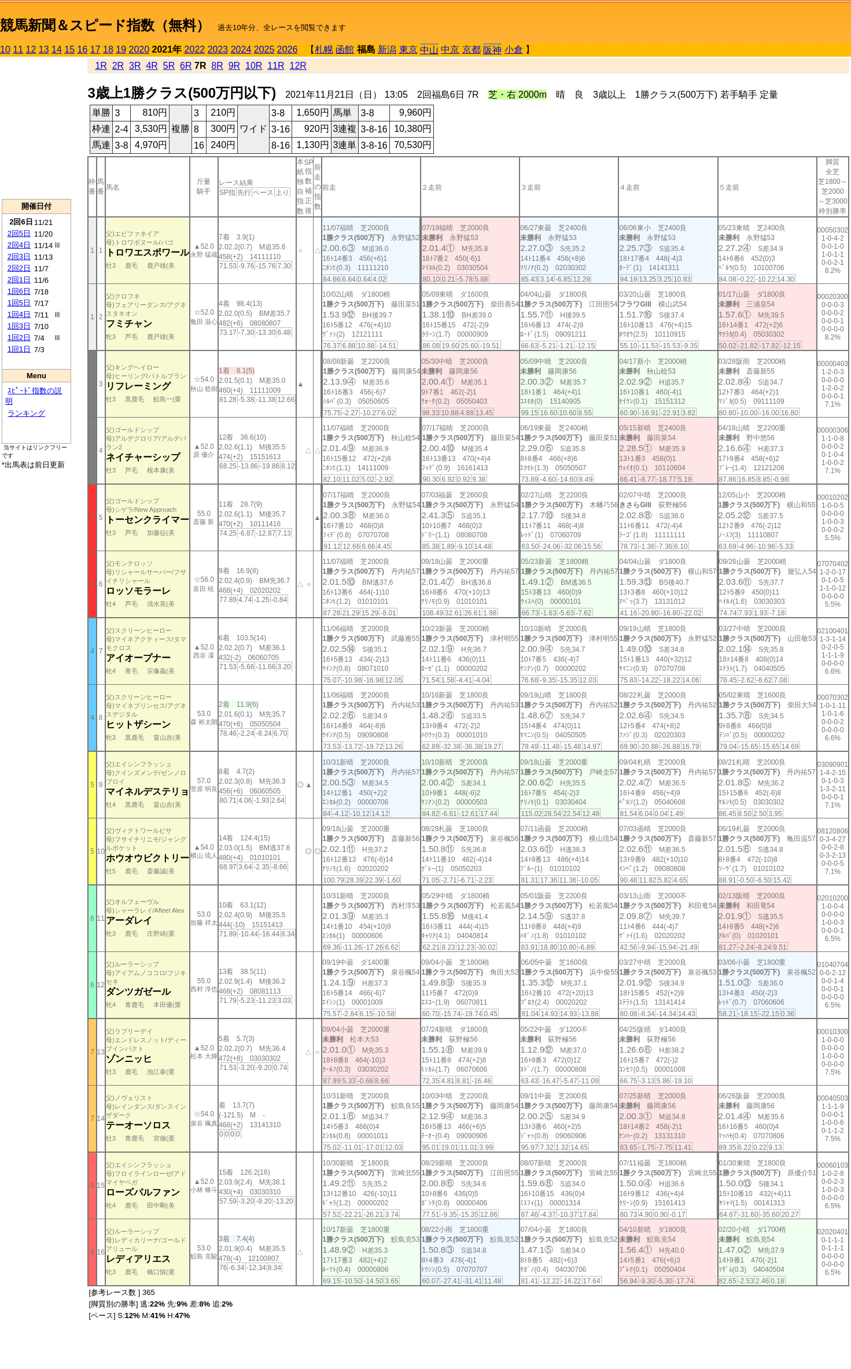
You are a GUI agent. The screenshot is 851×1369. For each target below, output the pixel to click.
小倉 (513, 49)
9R (234, 66)
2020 (139, 49)
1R (100, 66)
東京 (408, 49)
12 (31, 49)
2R (118, 66)
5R (169, 66)
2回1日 (19, 279)
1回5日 (19, 302)
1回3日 (19, 326)
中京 (450, 49)
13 (44, 49)
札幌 (324, 49)
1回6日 (19, 291)
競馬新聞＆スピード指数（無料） (105, 25)
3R (135, 66)
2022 (195, 49)
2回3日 (19, 256)
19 (121, 49)
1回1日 (19, 349)
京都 (471, 49)
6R (185, 66)
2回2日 (19, 268)
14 (56, 49)
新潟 (387, 49)
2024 (241, 49)
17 (95, 49)
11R (275, 66)
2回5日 (19, 233)
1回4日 (19, 314)
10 (5, 49)
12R (298, 66)
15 (69, 49)
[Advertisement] (36, 127)
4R (151, 66)
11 (18, 49)
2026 (287, 49)
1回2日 (19, 337)
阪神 (492, 50)
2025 (264, 49)
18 (108, 49)
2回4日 (19, 245)
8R (217, 66)
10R (253, 66)
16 (83, 49)
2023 (218, 49)
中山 (429, 50)
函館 (345, 49)
